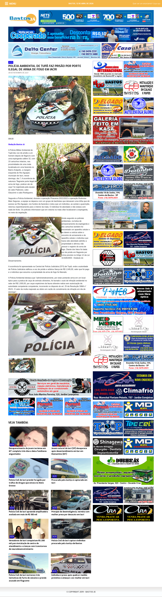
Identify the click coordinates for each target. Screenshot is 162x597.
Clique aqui (156, 4)
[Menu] (11, 3)
